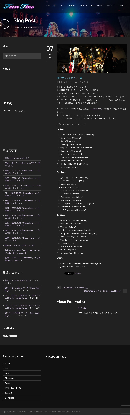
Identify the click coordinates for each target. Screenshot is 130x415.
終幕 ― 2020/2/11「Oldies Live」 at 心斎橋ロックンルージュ (22, 171)
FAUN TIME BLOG (97, 5)
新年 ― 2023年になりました (17, 158)
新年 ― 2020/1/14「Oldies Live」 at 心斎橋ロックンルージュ (22, 179)
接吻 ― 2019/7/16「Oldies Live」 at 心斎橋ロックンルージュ (22, 216)
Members (72, 5)
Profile (63, 5)
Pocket (78, 273)
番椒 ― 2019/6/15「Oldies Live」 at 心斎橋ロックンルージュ (22, 224)
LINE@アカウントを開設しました (19, 245)
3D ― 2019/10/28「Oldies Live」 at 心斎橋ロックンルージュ (22, 194)
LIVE (55, 5)
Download (122, 5)
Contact (110, 5)
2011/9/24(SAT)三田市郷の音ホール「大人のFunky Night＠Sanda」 (22, 296)
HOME (48, 5)
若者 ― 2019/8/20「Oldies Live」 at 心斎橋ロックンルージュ (22, 209)
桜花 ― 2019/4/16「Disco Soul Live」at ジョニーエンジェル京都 (22, 251)
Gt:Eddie (62, 82)
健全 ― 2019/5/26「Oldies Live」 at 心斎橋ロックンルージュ (22, 231)
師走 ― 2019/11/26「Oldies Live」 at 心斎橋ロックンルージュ (23, 186)
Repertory (84, 5)
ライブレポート (85, 82)
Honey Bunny (96, 108)
